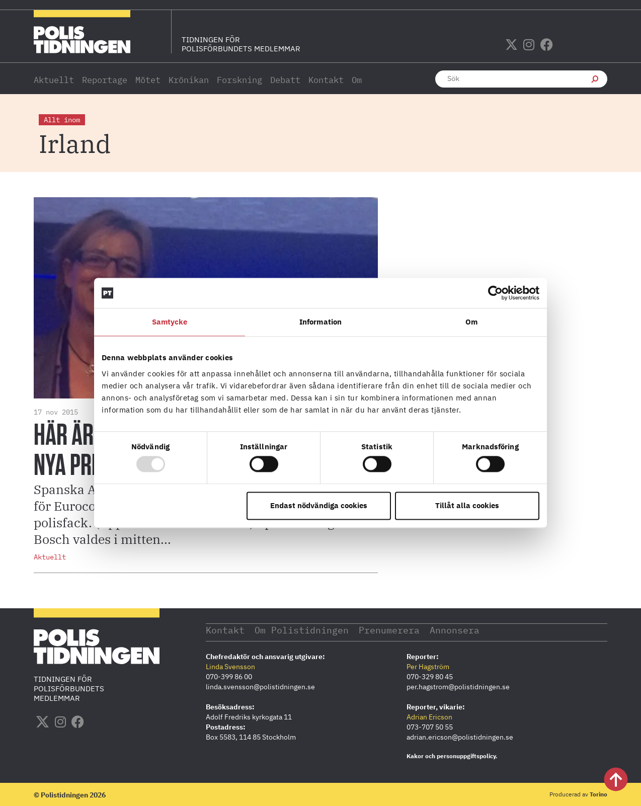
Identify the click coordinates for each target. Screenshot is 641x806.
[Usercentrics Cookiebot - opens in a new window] (495, 292)
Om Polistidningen (302, 629)
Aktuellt (54, 80)
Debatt (285, 80)
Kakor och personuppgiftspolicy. (452, 755)
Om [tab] (471, 322)
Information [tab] (320, 322)
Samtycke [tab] (170, 322)
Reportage (104, 80)
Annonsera (456, 629)
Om (357, 80)
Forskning (239, 80)
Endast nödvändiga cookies (318, 505)
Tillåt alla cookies (467, 505)
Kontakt (326, 80)
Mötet (148, 80)
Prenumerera (390, 629)
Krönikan (189, 80)
